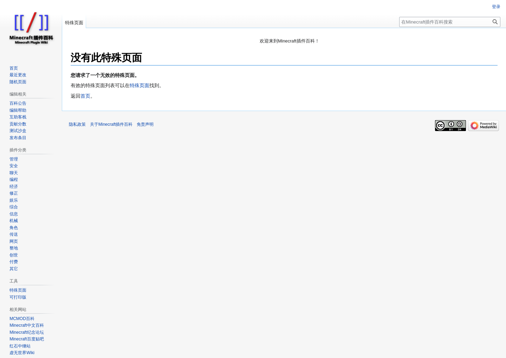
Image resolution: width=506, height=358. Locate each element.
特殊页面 (139, 85)
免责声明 (145, 124)
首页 (85, 96)
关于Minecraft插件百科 (111, 124)
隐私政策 (77, 124)
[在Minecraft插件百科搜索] (449, 22)
